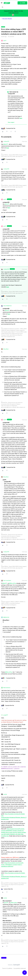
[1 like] (7, 889)
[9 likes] (8, 410)
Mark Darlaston (6, 687)
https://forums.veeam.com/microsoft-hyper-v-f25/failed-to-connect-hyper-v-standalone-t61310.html (12, 864)
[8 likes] (8, 128)
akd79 (4, 40)
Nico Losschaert (7, 580)
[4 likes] (8, 190)
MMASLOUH (6, 617)
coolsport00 (6, 141)
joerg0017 (5, 715)
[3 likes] (8, 159)
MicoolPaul (5, 349)
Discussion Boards (7, 19)
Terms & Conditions (7, 968)
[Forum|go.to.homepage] (7, 3)
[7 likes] (8, 467)
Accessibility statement (20, 968)
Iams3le (5, 794)
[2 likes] (7, 705)
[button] (2, 3)
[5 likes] (8, 217)
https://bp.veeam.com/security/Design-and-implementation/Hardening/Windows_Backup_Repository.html (13, 816)
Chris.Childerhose (7, 306)
